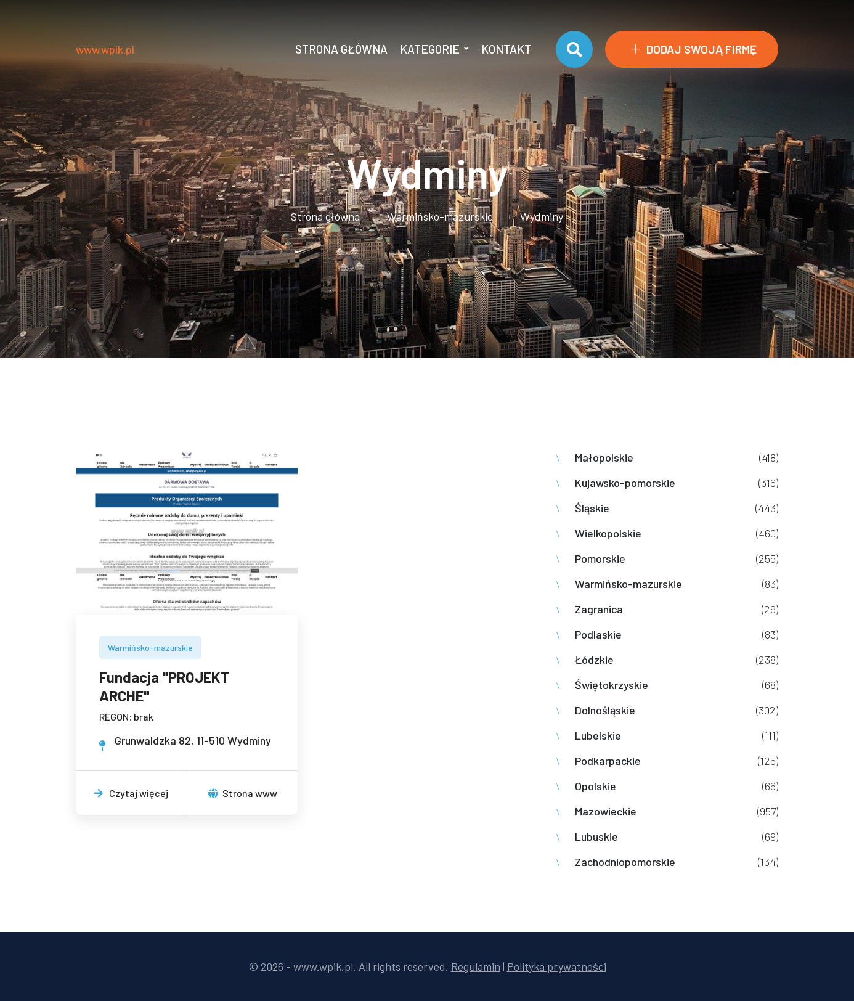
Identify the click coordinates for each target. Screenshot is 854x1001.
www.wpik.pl (105, 49)
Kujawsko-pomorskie (625, 482)
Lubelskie (598, 735)
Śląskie (592, 508)
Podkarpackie (608, 760)
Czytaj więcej (131, 793)
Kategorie (430, 49)
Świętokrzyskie (611, 685)
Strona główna (341, 49)
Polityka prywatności (556, 966)
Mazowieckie (605, 811)
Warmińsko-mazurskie (440, 216)
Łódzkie (594, 659)
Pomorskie (600, 558)
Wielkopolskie (608, 533)
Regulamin (475, 966)
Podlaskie (598, 634)
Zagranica (599, 609)
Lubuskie (596, 836)
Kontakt (506, 49)
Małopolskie (604, 457)
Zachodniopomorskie (625, 861)
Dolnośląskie (605, 710)
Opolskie (595, 786)
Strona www (242, 793)
